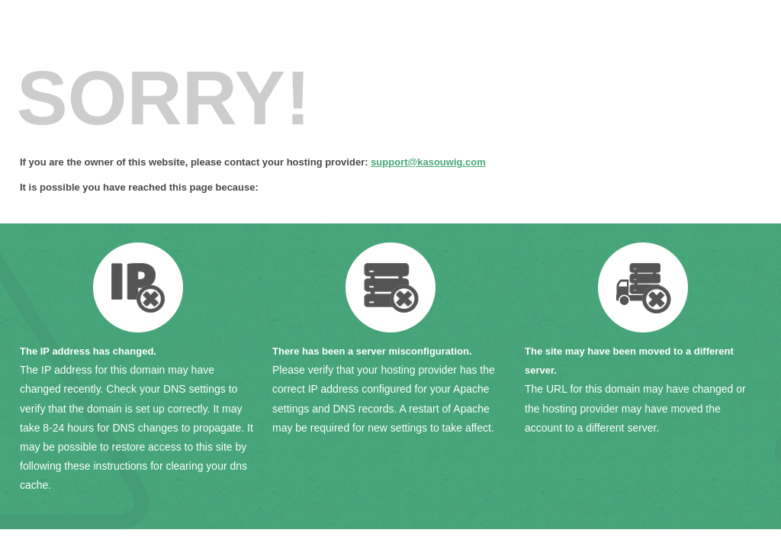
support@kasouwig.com (428, 162)
